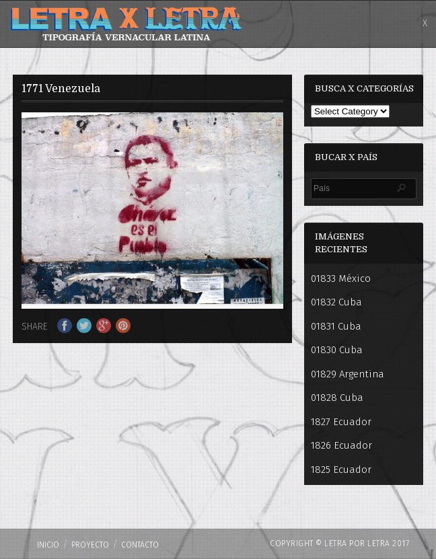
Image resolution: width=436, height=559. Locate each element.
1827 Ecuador (341, 422)
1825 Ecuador (341, 469)
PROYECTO (90, 545)
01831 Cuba (336, 326)
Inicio (48, 545)
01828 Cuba (337, 398)
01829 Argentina (347, 374)
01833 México (341, 278)
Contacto (140, 545)
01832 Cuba (336, 302)
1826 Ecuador (341, 445)
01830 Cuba (337, 350)
